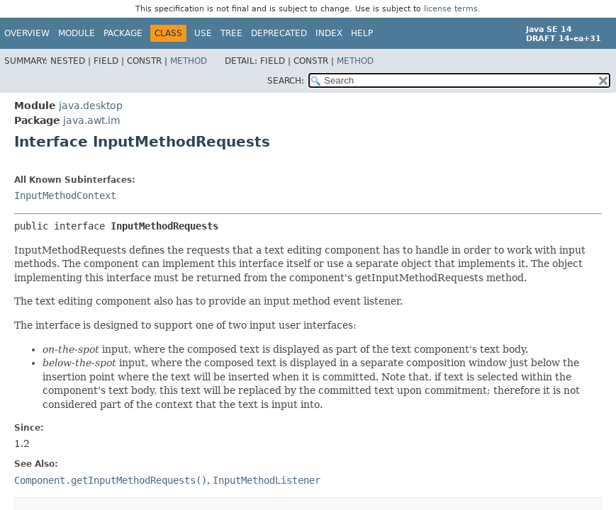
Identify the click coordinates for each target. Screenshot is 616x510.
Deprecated (279, 33)
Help (362, 33)
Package (122, 33)
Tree (231, 33)
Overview (27, 33)
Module (76, 33)
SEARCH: (285, 81)
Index (328, 33)
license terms (451, 8)
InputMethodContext (65, 195)
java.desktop (91, 105)
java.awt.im (92, 120)
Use (203, 33)
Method (188, 61)
